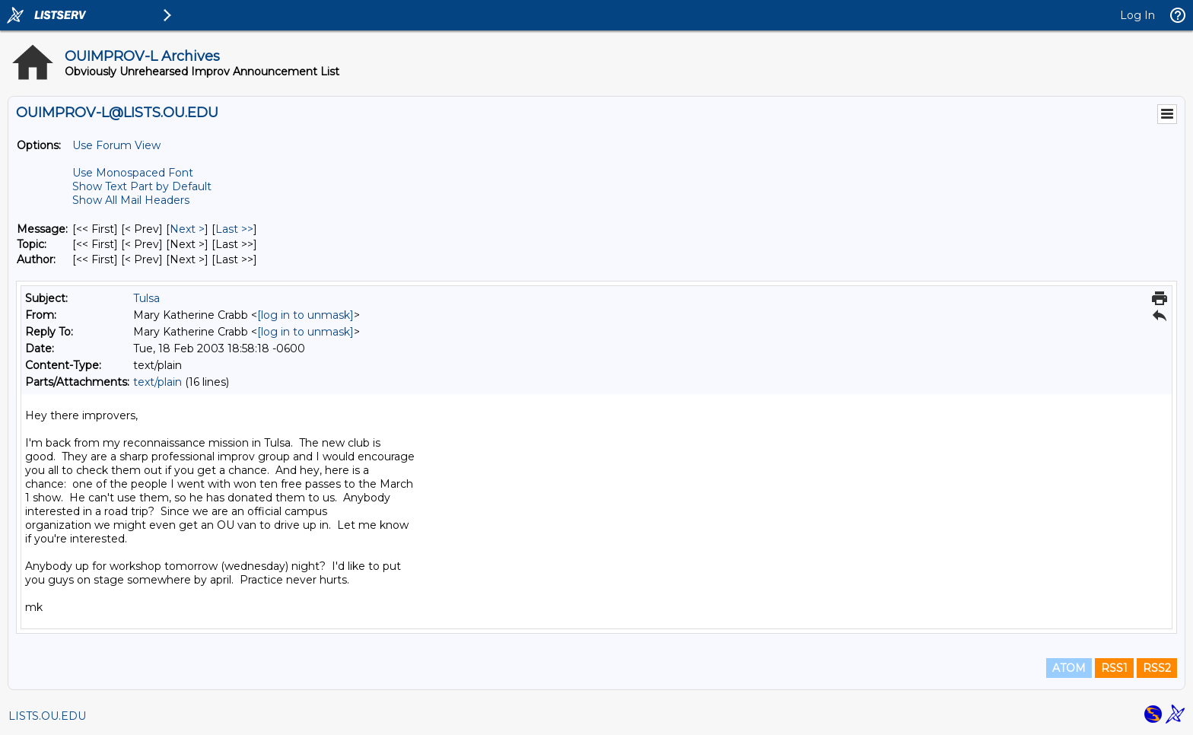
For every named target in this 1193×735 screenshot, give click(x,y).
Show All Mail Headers (130, 200)
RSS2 (1157, 668)
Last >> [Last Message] (234, 229)
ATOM (1069, 668)
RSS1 (1114, 668)
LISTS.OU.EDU (47, 716)
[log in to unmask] (305, 315)
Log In (1137, 15)
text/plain (157, 382)
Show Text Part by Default (142, 186)
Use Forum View (116, 145)
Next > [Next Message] (187, 229)
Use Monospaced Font (132, 173)
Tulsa (146, 298)
